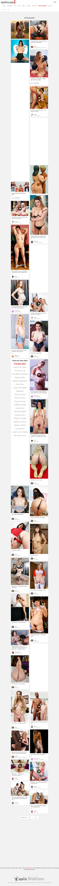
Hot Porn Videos (37, 115)
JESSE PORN (20, 412)
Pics (16, 5)
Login (55, 2)
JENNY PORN (20, 425)
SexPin (16, 778)
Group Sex (17, 803)
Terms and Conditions (13, 882)
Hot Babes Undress (20, 374)
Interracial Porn (37, 727)
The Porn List (19, 371)
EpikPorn (20, 391)
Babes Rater (20, 377)
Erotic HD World (20, 388)
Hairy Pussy (17, 277)
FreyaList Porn (20, 401)
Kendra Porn (20, 415)
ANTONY (16, 355)
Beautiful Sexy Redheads (39, 759)
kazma (35, 114)
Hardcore (17, 779)
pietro (16, 276)
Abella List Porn (19, 422)
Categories (10, 5)
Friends (50, 5)
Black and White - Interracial (39, 47)
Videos (23, 5)
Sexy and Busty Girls (38, 242)
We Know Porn (20, 435)
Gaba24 (35, 46)
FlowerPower (17, 310)
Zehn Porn (20, 408)
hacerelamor (36, 82)
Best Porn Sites (20, 367)
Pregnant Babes (18, 311)
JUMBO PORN (20, 405)
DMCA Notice (35, 882)
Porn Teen (20, 384)
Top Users (34, 5)
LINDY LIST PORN (20, 432)
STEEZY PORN (19, 418)
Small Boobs (17, 356)
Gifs (19, 5)
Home (4, 5)
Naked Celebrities (20, 381)
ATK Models (36, 357)
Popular (28, 5)
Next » (36, 817)
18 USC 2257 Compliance (25, 882)
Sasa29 (35, 786)
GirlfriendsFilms (18, 653)
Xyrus (35, 355)
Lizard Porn (20, 429)
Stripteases (48, 882)
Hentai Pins (42, 882)
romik (35, 726)
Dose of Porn (20, 398)
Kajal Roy (36, 241)
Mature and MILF (37, 787)
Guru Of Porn (19, 394)
